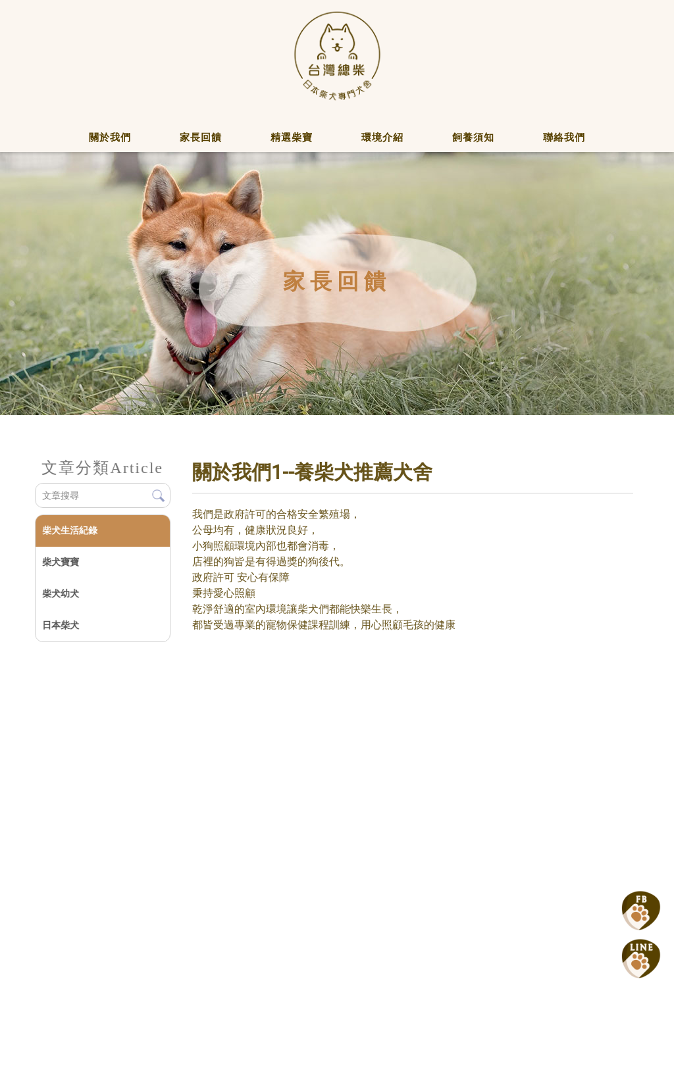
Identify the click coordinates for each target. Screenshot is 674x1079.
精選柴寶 (292, 137)
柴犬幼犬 (59, 593)
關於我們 (110, 137)
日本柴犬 (59, 625)
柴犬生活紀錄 (69, 530)
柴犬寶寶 (59, 562)
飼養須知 (473, 137)
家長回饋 (201, 137)
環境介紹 (382, 137)
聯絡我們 (564, 137)
